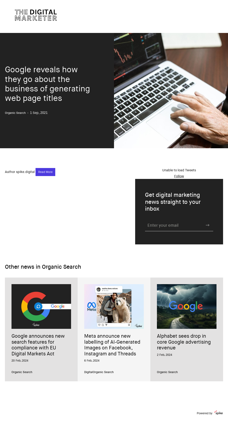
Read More (45, 172)
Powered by (210, 413)
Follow (179, 176)
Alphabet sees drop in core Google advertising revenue (184, 342)
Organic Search (22, 372)
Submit (207, 225)
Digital (88, 372)
